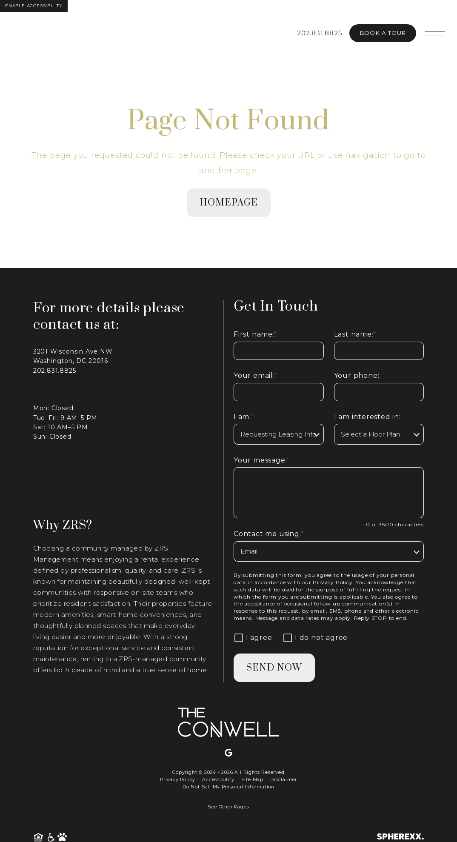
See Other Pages (228, 807)
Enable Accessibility (34, 6)
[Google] (228, 753)
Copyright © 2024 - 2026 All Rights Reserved (228, 772)
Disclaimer (283, 779)
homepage (229, 202)
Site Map (252, 779)
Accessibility (218, 779)
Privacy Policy (332, 582)
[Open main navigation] (435, 33)
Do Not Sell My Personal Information (228, 787)
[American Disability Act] (52, 837)
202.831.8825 (320, 33)
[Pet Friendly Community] (62, 837)
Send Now (274, 668)
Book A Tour (383, 32)
